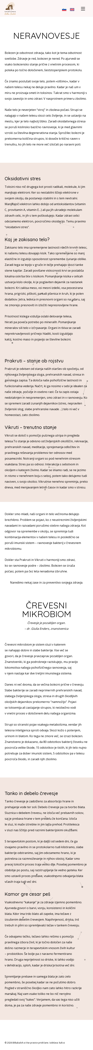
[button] (83, 8)
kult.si (62, 1042)
